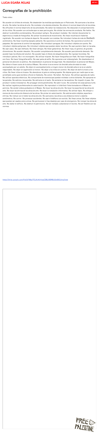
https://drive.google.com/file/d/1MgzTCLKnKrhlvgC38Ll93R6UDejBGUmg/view (35, 180)
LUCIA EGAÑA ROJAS (15, 3)
